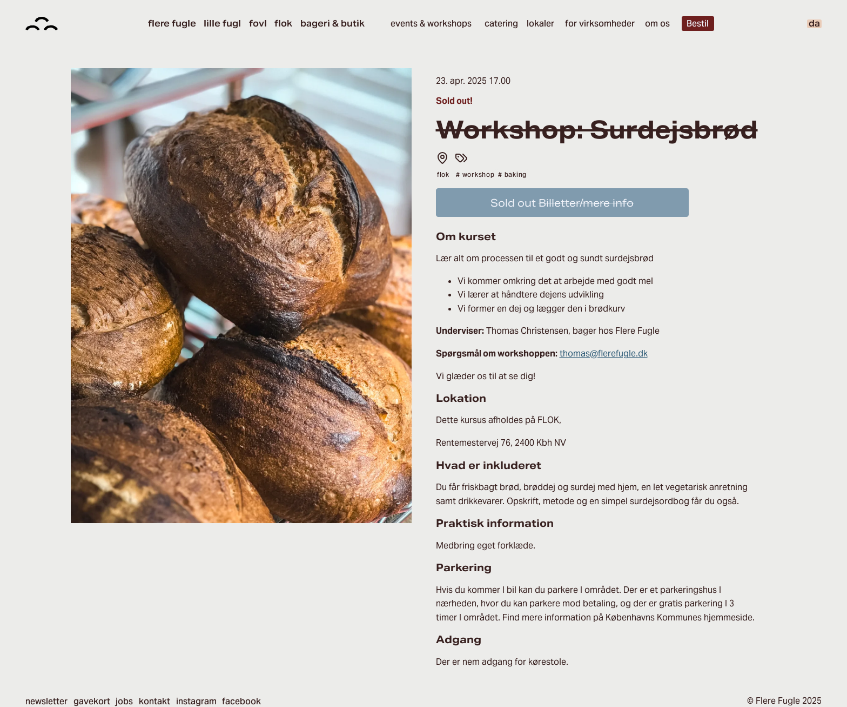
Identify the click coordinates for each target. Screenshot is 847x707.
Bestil (698, 23)
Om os (657, 23)
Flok (283, 23)
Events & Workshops (431, 23)
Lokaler (540, 23)
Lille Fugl (222, 23)
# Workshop (475, 174)
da (814, 23)
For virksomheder (600, 23)
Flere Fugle (172, 23)
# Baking (512, 174)
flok (443, 174)
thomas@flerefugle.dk (604, 353)
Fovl (258, 23)
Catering (501, 23)
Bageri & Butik (332, 23)
